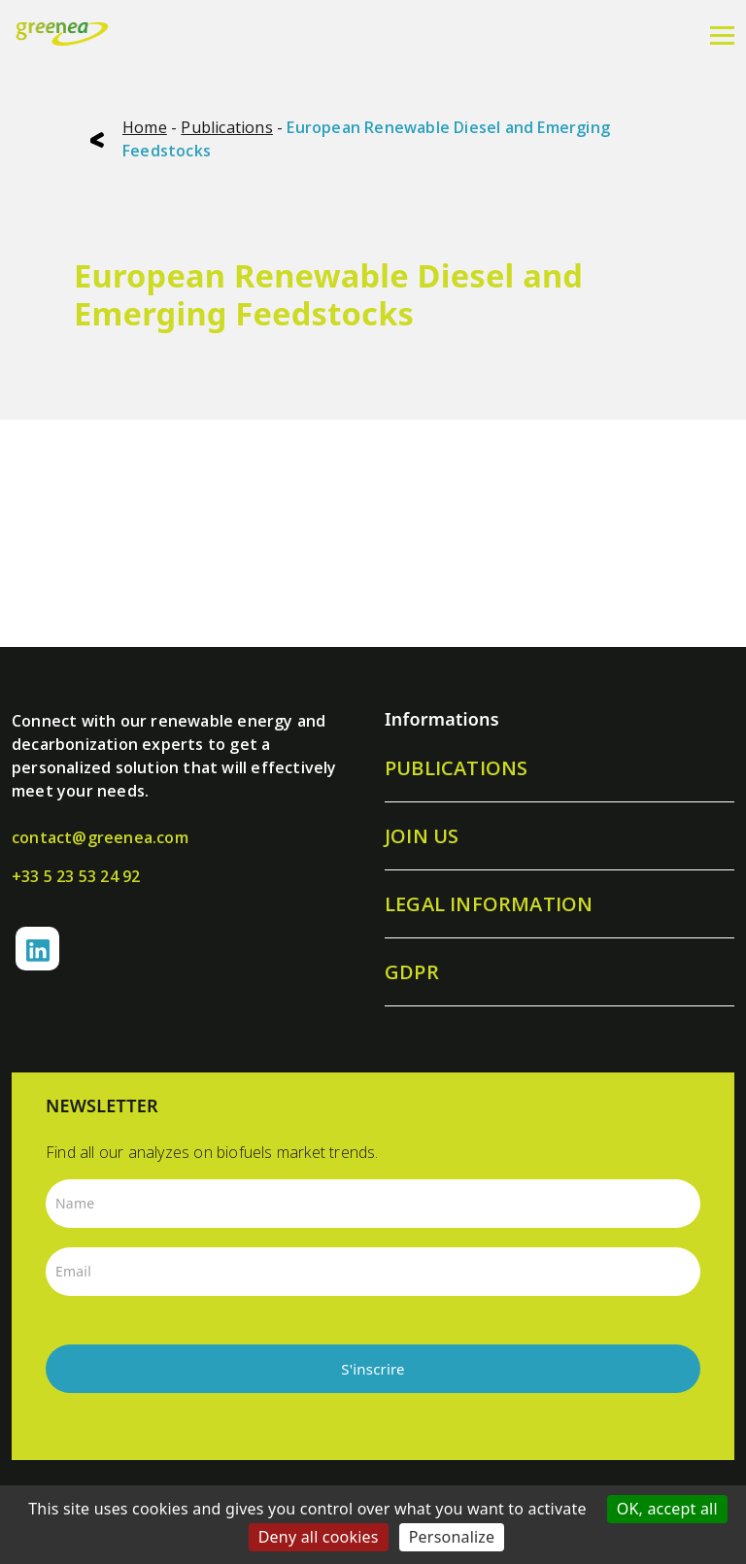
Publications (226, 127)
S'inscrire (373, 1368)
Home (144, 127)
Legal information (489, 904)
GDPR (412, 972)
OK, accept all (667, 1508)
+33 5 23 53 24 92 (76, 876)
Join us (421, 836)
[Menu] (722, 34)
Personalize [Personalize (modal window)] (452, 1536)
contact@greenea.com (100, 837)
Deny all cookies (318, 1536)
